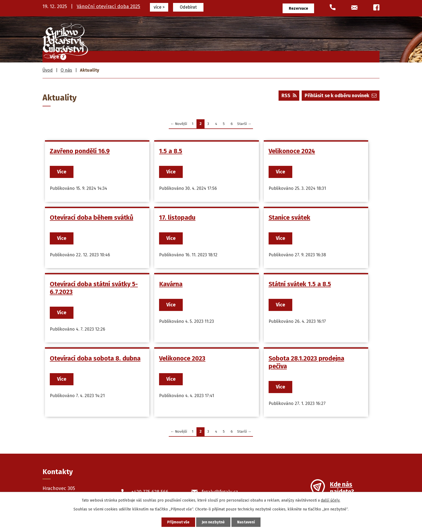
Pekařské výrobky (263, 55)
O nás (334, 55)
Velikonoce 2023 (182, 358)
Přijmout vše (178, 522)
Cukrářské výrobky (211, 55)
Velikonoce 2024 (291, 151)
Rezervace (298, 8)
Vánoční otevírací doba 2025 (108, 6)
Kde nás (342, 488)
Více (61, 172)
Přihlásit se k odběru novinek (341, 96)
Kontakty (363, 55)
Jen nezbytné (213, 522)
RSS (289, 96)
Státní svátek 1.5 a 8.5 (299, 284)
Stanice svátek (289, 217)
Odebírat (188, 7)
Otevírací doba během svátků (91, 217)
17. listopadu (177, 217)
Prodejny (305, 55)
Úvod (147, 55)
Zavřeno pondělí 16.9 (80, 151)
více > (159, 7)
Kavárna (170, 284)
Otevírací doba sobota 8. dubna (95, 358)
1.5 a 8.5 (170, 151)
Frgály (172, 55)
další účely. (330, 500)
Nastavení (246, 522)
